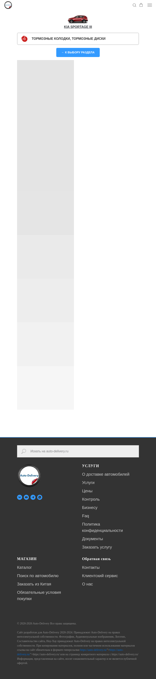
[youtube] (26, 497)
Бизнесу (90, 507)
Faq (85, 516)
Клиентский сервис (100, 575)
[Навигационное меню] (149, 5)
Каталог (24, 567)
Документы (92, 539)
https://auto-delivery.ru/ (93, 649)
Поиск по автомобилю (37, 575)
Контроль (91, 499)
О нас (87, 584)
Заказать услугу (97, 547)
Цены (87, 491)
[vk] (19, 497)
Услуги (88, 482)
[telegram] (33, 497)
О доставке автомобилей (105, 474)
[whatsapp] (39, 497)
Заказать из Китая (34, 584)
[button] (134, 5)
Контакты (91, 567)
